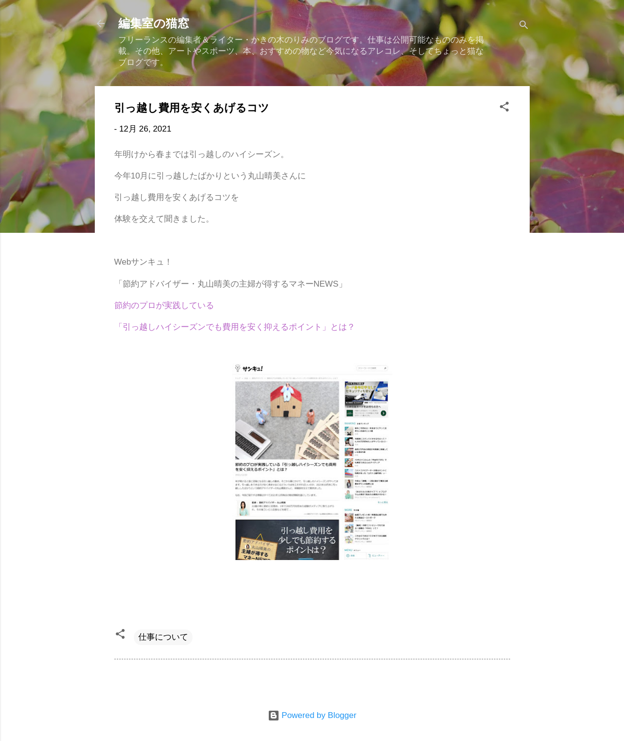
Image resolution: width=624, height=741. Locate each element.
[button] (504, 108)
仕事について (163, 637)
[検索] (524, 27)
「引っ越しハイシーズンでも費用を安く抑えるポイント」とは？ (234, 327)
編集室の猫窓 (153, 23)
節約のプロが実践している (164, 305)
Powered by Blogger (312, 715)
